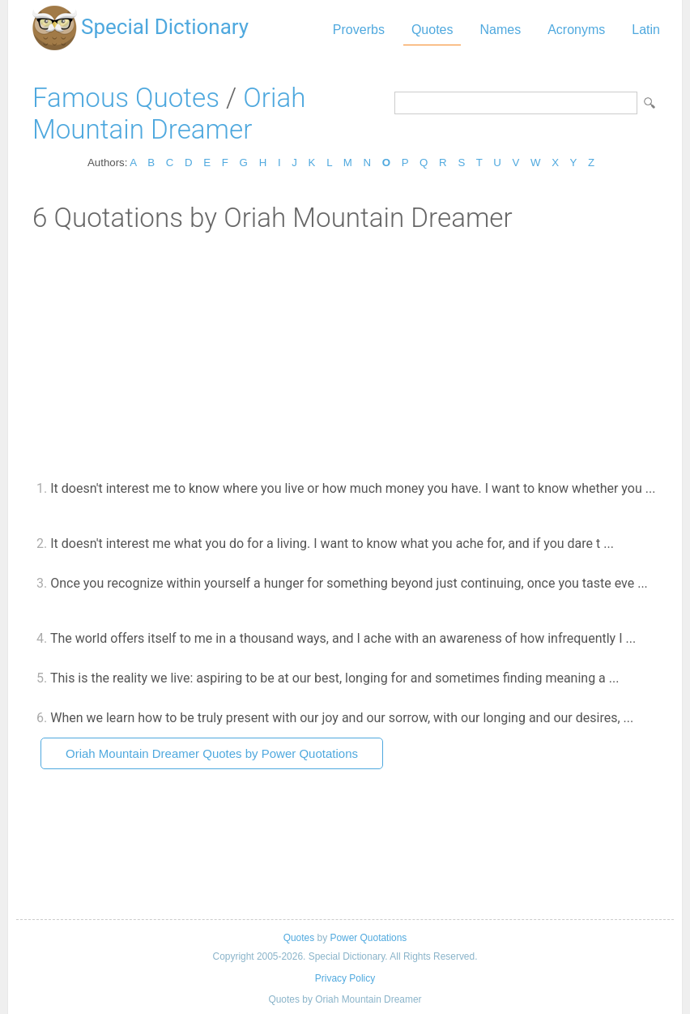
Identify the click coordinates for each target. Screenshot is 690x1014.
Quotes (432, 29)
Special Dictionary (165, 27)
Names (500, 29)
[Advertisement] (345, 355)
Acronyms (576, 29)
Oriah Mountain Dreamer (168, 113)
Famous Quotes (125, 97)
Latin (646, 29)
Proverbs (359, 29)
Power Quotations (368, 937)
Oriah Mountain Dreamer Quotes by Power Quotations (212, 753)
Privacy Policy (345, 978)
